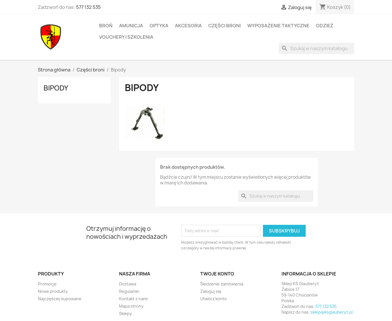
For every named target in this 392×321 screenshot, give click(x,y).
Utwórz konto (213, 298)
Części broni (224, 25)
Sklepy (125, 313)
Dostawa (127, 284)
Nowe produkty (53, 291)
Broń (106, 25)
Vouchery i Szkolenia (126, 37)
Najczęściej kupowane (59, 298)
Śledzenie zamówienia (221, 284)
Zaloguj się (210, 291)
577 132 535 (88, 7)
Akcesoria (188, 25)
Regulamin (129, 291)
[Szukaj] (316, 48)
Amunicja (131, 25)
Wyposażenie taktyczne (278, 25)
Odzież (324, 25)
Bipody (56, 88)
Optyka (159, 25)
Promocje (47, 284)
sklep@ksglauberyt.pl (332, 312)
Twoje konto (217, 274)
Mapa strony (131, 306)
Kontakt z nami (133, 298)
